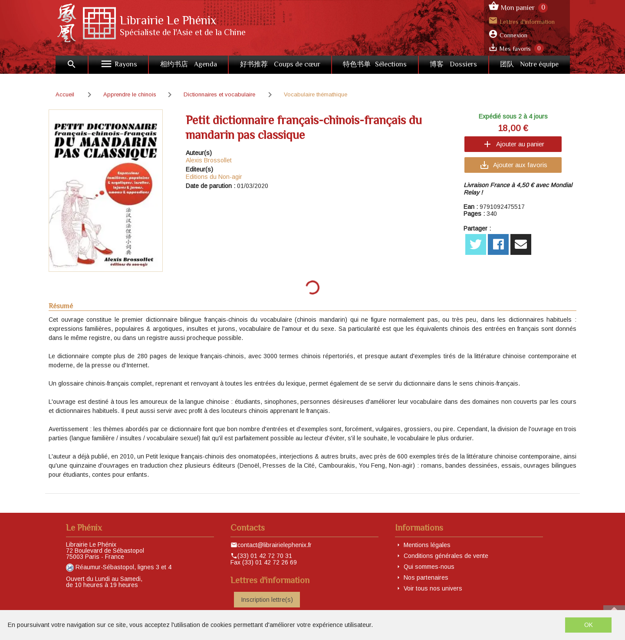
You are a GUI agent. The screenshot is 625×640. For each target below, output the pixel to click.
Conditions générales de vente (446, 555)
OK (588, 624)
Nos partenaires (426, 577)
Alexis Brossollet (209, 160)
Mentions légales (427, 544)
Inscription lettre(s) (267, 599)
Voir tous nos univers (433, 588)
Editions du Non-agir (214, 176)
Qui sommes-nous (429, 566)
